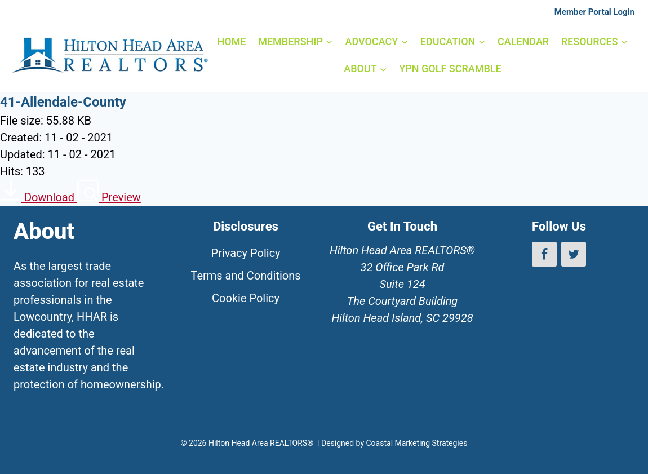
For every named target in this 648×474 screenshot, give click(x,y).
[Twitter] (573, 254)
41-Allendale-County (63, 102)
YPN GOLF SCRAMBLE (450, 68)
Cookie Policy (245, 298)
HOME (232, 41)
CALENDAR (523, 41)
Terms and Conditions (245, 275)
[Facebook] (544, 254)
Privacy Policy (245, 253)
